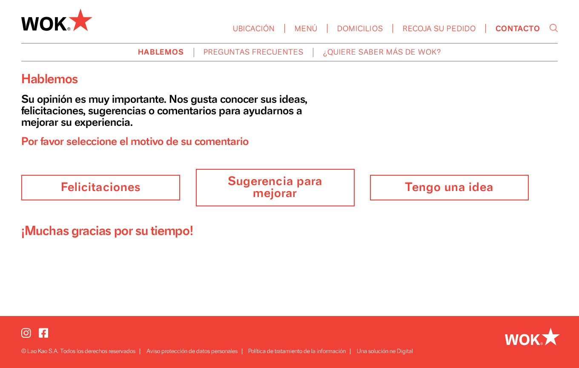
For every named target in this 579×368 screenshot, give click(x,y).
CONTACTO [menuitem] (518, 29)
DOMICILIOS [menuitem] (360, 29)
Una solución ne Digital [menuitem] (385, 351)
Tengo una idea (449, 187)
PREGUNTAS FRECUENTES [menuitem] (254, 52)
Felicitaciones (100, 187)
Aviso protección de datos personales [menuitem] (192, 351)
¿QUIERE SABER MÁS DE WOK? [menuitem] (382, 52)
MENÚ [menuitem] (306, 29)
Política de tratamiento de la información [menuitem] (297, 351)
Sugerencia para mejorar (275, 187)
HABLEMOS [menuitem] (161, 52)
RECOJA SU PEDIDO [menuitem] (439, 29)
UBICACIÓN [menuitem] (254, 29)
